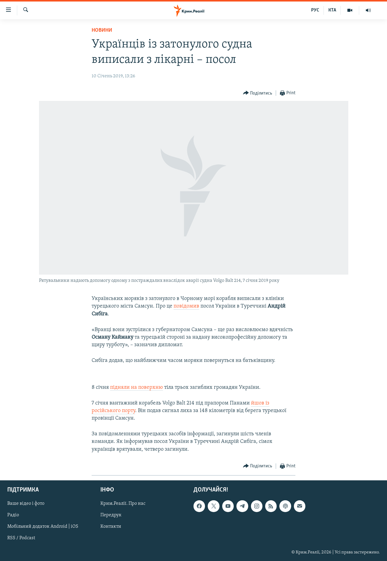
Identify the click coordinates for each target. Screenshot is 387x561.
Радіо (13, 515)
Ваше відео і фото (25, 503)
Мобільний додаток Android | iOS (42, 526)
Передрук (111, 515)
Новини (102, 30)
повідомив (186, 306)
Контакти (110, 526)
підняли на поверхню (136, 387)
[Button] (257, 93)
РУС (315, 10)
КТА (332, 10)
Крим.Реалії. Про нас (122, 503)
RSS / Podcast (21, 538)
